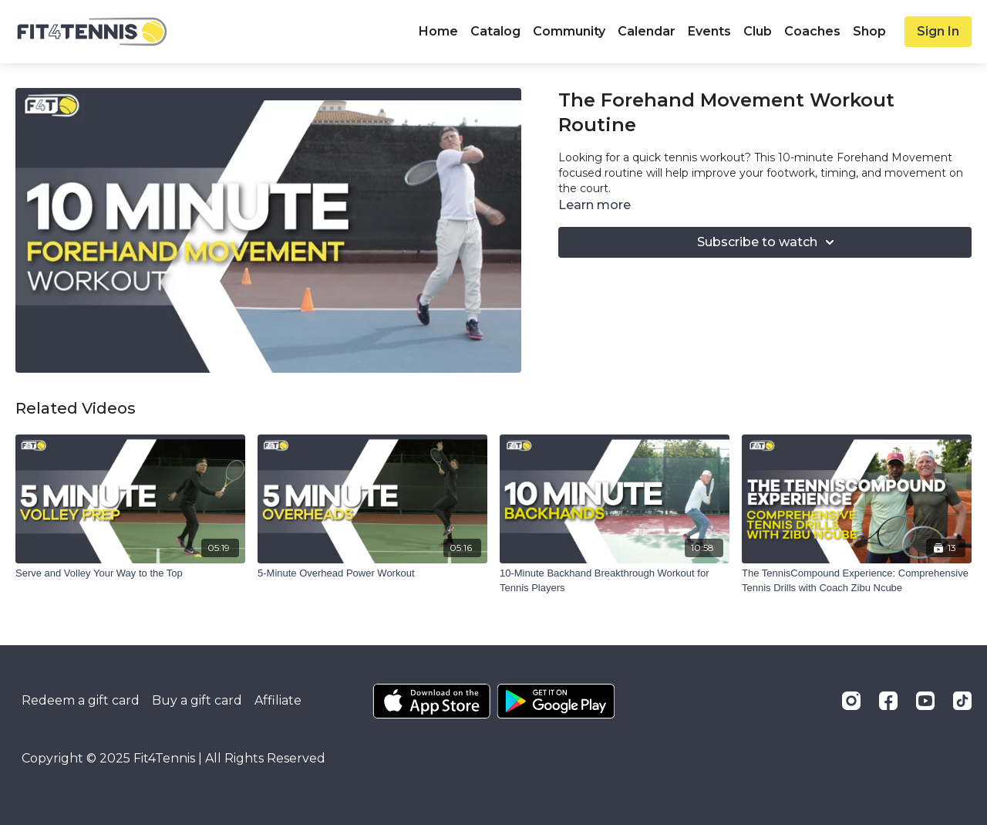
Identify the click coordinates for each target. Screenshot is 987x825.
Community (569, 31)
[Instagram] (851, 700)
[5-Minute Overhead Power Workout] (372, 573)
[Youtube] (925, 700)
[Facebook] (888, 700)
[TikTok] (962, 700)
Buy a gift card (197, 700)
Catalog (495, 31)
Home (438, 31)
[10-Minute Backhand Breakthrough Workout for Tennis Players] (614, 581)
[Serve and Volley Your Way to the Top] (130, 573)
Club (757, 31)
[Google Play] (556, 701)
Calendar (646, 31)
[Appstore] (431, 701)
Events (709, 31)
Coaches (812, 31)
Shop (869, 31)
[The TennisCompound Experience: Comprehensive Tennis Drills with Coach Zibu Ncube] (857, 581)
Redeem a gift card (81, 700)
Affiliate (277, 700)
